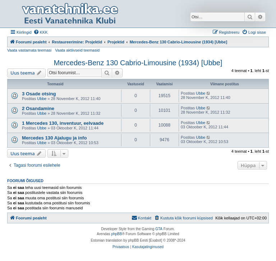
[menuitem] (40, 32)
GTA (158, 229)
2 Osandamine (38, 108)
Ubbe (41, 98)
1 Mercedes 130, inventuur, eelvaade (63, 123)
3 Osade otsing (39, 93)
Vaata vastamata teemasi (29, 50)
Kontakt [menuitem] (141, 217)
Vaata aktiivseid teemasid (77, 50)
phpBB (116, 234)
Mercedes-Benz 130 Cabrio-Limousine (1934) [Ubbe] (138, 63)
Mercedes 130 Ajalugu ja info (54, 138)
